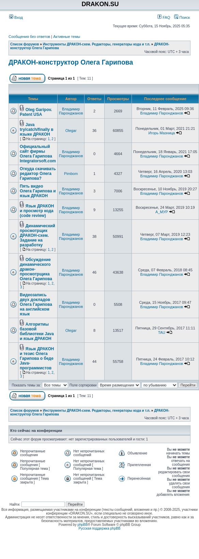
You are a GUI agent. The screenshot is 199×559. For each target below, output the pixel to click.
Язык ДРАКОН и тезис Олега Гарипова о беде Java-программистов (37, 358)
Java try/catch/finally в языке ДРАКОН (36, 129)
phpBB (82, 525)
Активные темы (66, 37)
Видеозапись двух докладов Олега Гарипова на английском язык (36, 304)
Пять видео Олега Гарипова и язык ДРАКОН (38, 191)
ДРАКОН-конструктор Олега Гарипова (71, 62)
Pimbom (71, 174)
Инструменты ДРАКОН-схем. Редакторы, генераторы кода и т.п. (96, 44)
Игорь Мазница (162, 133)
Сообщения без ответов (29, 37)
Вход (16, 17)
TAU (161, 332)
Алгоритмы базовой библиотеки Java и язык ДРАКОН (37, 331)
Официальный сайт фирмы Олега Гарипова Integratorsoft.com (38, 153)
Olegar (71, 130)
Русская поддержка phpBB (99, 528)
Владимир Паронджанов (71, 111)
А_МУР (161, 212)
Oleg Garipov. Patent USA (36, 112)
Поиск (182, 17)
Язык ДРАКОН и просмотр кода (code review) (37, 211)
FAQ (163, 17)
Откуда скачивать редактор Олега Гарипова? (38, 173)
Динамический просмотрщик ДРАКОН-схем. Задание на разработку (37, 235)
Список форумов (24, 44)
